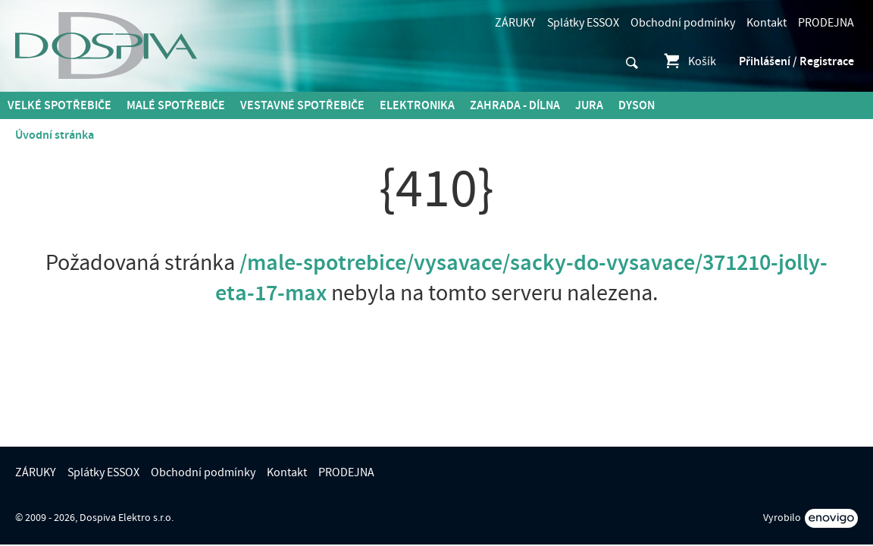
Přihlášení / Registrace (796, 61)
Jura (589, 105)
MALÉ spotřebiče (176, 105)
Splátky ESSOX (583, 23)
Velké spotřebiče (59, 105)
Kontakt (766, 23)
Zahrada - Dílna (515, 105)
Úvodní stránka (54, 135)
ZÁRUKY (515, 23)
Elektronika (417, 105)
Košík (689, 61)
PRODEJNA (826, 23)
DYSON (636, 105)
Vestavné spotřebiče (302, 105)
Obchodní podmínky (682, 23)
